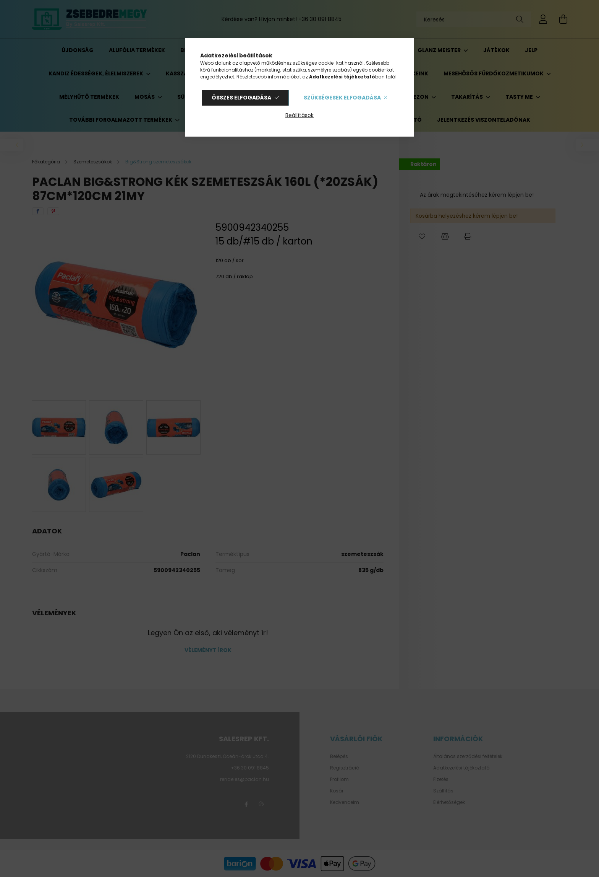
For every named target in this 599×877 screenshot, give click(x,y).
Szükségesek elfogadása (342, 97)
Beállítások (299, 115)
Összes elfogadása (241, 97)
